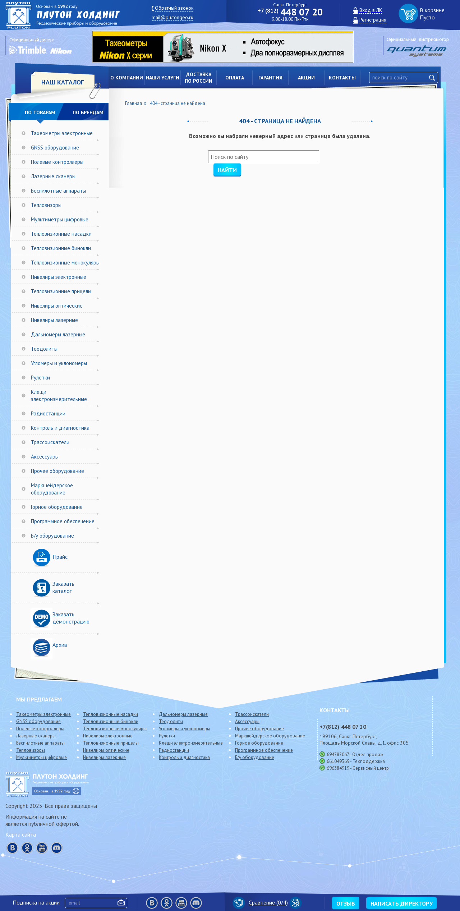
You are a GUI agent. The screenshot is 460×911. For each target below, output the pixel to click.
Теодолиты (44, 348)
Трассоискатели (50, 442)
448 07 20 (290, 12)
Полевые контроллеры (57, 161)
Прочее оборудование (57, 471)
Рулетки (40, 377)
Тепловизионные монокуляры (65, 262)
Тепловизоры (46, 205)
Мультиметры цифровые (59, 219)
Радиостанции (48, 413)
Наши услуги (162, 77)
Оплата (234, 77)
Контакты (342, 77)
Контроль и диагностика (60, 427)
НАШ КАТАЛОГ (62, 82)
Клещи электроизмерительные (59, 395)
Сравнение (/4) (260, 902)
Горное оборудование (57, 506)
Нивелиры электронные (58, 276)
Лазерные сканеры (53, 176)
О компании (126, 77)
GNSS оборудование (55, 147)
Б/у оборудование (52, 535)
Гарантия (270, 77)
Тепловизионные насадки (61, 233)
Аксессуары (45, 456)
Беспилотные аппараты (58, 190)
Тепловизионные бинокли (61, 248)
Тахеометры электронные (62, 133)
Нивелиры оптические (57, 305)
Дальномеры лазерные (58, 334)
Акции (306, 77)
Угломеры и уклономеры (59, 363)
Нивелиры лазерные (54, 320)
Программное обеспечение (63, 521)
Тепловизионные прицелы (61, 291)
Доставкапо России (198, 77)
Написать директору (402, 903)
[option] (228, 47)
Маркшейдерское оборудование (52, 489)
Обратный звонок (174, 8)
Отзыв (345, 903)
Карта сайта (20, 834)
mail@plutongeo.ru (172, 17)
